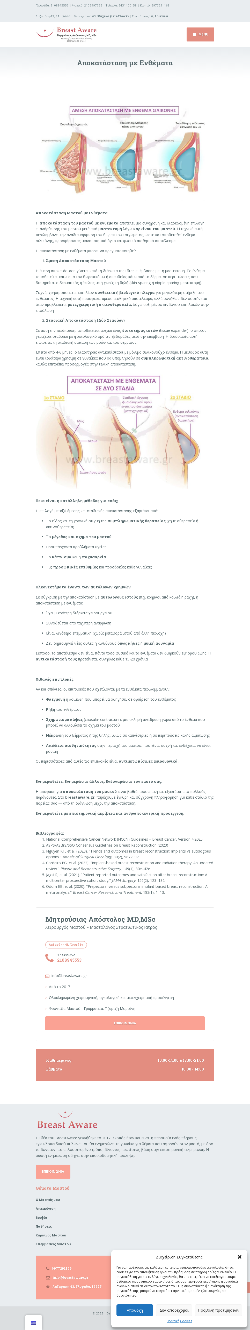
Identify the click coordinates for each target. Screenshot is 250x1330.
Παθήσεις (44, 1226)
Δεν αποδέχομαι (174, 1310)
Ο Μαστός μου (48, 1200)
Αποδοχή (135, 1310)
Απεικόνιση (46, 1208)
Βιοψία (41, 1217)
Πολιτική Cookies (179, 1321)
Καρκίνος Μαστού (51, 1235)
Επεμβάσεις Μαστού (53, 1244)
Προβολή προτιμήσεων (218, 1310)
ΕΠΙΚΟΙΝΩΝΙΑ (125, 1023)
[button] (239, 1256)
